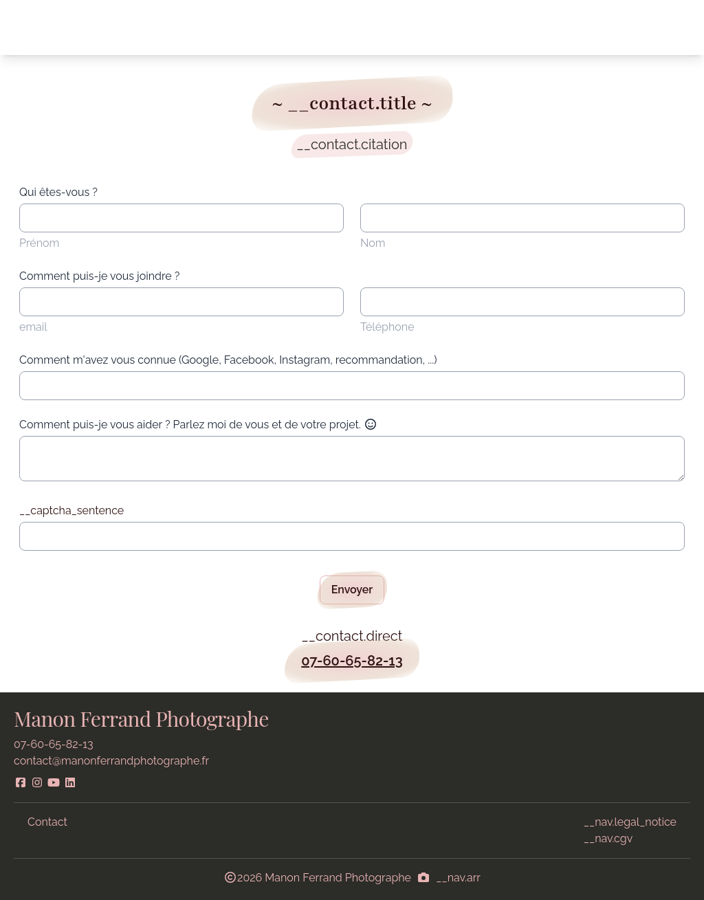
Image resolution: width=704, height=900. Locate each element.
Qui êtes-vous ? (58, 192)
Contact (47, 821)
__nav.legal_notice (630, 821)
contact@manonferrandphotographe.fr (111, 760)
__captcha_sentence (71, 510)
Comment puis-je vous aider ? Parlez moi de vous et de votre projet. (198, 424)
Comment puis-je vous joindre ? (99, 276)
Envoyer (352, 589)
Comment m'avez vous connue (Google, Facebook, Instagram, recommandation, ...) (228, 359)
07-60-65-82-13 (351, 660)
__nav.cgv (608, 838)
